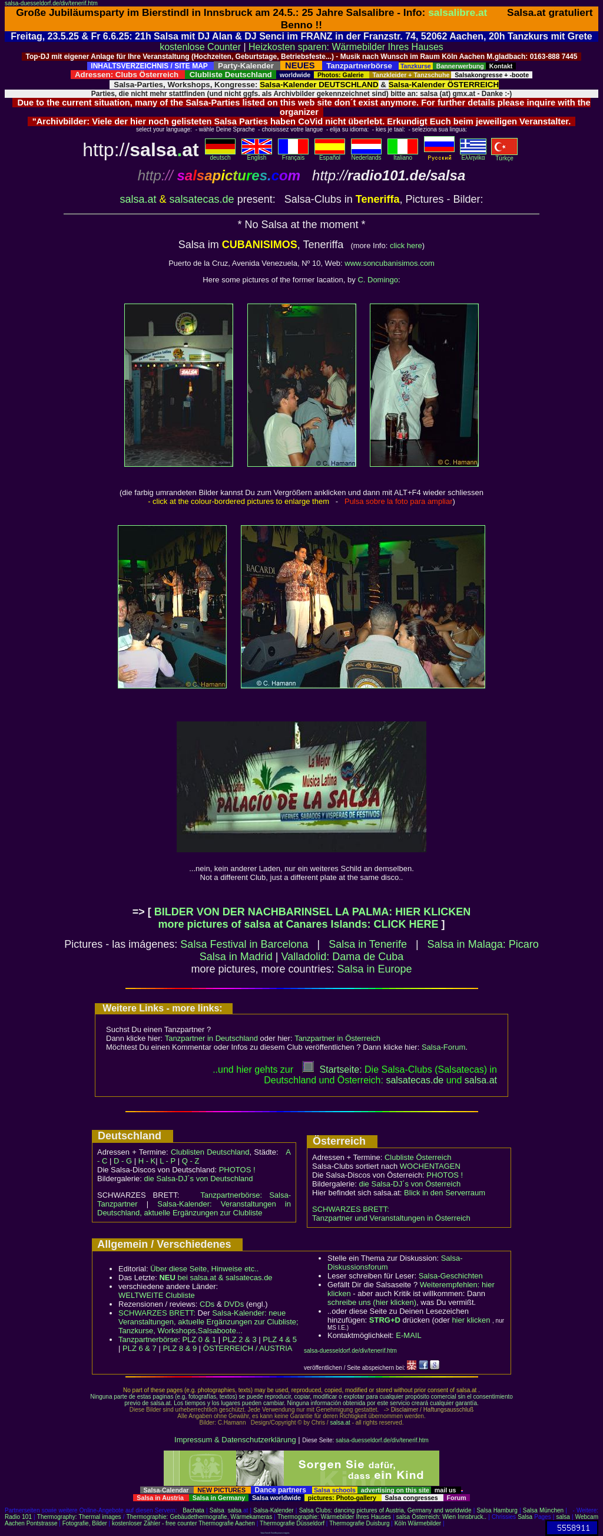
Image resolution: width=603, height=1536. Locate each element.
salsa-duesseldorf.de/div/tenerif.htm (51, 3)
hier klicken (471, 1320)
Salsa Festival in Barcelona (244, 944)
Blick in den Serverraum (444, 1192)
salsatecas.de (202, 199)
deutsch (220, 155)
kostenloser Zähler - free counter (155, 1523)
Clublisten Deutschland (210, 1152)
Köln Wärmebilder (418, 1523)
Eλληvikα (473, 155)
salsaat (481, 1080)
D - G (123, 1160)
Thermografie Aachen (226, 1523)
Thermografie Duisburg (359, 1523)
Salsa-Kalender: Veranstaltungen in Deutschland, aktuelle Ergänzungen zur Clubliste (194, 1208)
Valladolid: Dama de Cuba (342, 957)
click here (406, 245)
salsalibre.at (457, 12)
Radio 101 (18, 1517)
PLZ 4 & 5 (280, 1339)
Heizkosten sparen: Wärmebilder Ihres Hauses (346, 47)
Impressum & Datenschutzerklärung (235, 1439)
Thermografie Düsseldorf (292, 1523)
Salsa (217, 1510)
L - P (167, 1160)
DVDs (234, 1304)
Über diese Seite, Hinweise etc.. (204, 1268)
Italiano (402, 155)
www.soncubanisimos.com (389, 263)
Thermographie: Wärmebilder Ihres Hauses (334, 1517)
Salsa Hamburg (496, 1510)
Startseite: (332, 1069)
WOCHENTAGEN (430, 1166)
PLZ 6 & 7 (139, 1348)
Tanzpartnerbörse (148, 1339)
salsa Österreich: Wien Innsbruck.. (441, 1517)
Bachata (193, 1510)
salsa (234, 1510)
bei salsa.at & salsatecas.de (215, 1277)
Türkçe (504, 155)
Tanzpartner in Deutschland (211, 1038)
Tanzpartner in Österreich (337, 1038)
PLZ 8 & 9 (180, 1348)
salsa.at (138, 199)
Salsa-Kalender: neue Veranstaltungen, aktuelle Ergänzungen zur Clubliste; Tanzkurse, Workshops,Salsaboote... (208, 1321)
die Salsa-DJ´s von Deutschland (198, 1178)
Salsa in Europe (374, 969)
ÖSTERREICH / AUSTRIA (248, 1348)
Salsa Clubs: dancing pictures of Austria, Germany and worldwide (385, 1510)
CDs (207, 1304)
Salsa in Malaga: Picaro (483, 944)
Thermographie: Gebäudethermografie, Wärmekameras (199, 1517)
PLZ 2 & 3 (240, 1339)
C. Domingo (377, 279)
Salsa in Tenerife (368, 944)
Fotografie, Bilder (84, 1523)
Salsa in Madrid (236, 957)
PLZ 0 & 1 (199, 1339)
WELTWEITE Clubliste (156, 1295)
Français (293, 155)
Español (329, 155)
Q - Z (191, 1160)
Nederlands (366, 155)
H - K (147, 1160)
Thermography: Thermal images (79, 1517)
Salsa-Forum (443, 1047)
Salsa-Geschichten (451, 1275)
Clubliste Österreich (418, 1157)
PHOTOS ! (237, 1169)
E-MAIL (408, 1335)
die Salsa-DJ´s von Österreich (410, 1183)
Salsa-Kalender (273, 1510)
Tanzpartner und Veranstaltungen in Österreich (391, 1218)
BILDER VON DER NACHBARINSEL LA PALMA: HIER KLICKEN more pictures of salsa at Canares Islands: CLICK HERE (312, 918)
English (256, 155)
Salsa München (543, 1510)
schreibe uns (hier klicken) (371, 1302)
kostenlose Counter (200, 47)
